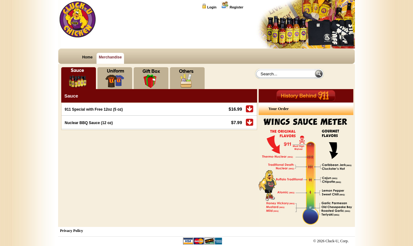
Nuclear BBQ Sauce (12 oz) (89, 123)
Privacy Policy (71, 230)
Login (211, 7)
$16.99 (235, 109)
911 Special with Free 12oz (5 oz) (94, 109)
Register (236, 7)
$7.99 (236, 122)
